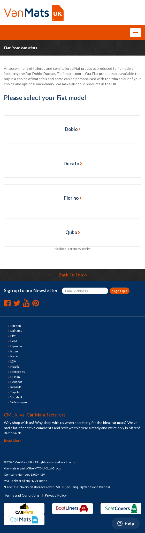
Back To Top (72, 274)
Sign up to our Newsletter (31, 290)
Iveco (14, 356)
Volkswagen (18, 402)
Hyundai (16, 346)
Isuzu (14, 351)
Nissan (15, 377)
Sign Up (119, 291)
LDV (13, 361)
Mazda (15, 366)
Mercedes (17, 372)
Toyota (15, 392)
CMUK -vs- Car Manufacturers (35, 415)
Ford (13, 341)
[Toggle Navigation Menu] (135, 32)
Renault (15, 387)
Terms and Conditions (22, 495)
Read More (12, 440)
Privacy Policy (56, 495)
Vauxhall (16, 397)
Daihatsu (16, 331)
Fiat (13, 336)
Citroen (15, 326)
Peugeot (16, 382)
